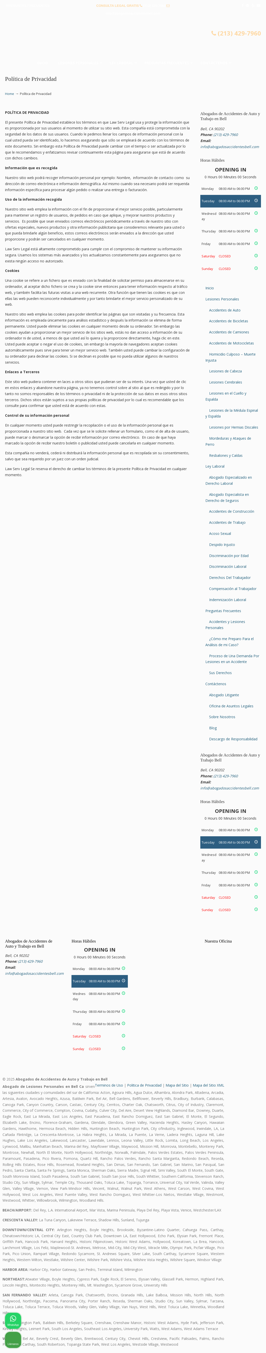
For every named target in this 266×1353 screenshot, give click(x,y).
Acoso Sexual (220, 533)
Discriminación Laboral (227, 566)
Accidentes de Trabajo (227, 522)
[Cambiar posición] (239, 1192)
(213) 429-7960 (154, 6)
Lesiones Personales (222, 299)
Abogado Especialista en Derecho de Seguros (227, 497)
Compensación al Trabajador (232, 588)
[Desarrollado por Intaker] (223, 1342)
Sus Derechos (220, 672)
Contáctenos (215, 683)
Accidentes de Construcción (231, 511)
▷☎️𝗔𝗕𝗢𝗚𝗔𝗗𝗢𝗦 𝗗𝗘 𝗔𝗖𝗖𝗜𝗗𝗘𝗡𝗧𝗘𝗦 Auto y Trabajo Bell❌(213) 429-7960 (133, 39)
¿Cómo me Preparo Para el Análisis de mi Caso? (229, 641)
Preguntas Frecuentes (223, 610)
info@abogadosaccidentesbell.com (133, 13)
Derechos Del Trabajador (230, 577)
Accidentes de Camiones (229, 332)
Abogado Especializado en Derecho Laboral (228, 480)
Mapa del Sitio (177, 1085)
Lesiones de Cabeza (225, 371)
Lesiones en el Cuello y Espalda (225, 396)
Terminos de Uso (109, 1085)
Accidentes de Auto (225, 310)
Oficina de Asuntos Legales (231, 706)
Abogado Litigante (224, 694)
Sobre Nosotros (222, 716)
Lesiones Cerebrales (225, 382)
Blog (213, 727)
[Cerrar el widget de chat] (249, 1192)
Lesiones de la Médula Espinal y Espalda (231, 413)
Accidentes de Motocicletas (231, 343)
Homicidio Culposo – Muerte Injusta (230, 357)
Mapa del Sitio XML (208, 1085)
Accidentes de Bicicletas (228, 321)
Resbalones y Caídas (226, 455)
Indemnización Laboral (227, 599)
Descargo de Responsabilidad (233, 739)
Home (9, 94)
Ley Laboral (214, 466)
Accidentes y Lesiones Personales (225, 624)
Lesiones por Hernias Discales (233, 427)
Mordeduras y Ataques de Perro (228, 441)
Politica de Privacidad (144, 1085)
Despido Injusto (222, 544)
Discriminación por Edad (229, 555)
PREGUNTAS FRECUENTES (28, 6)
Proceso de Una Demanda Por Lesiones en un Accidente (232, 658)
